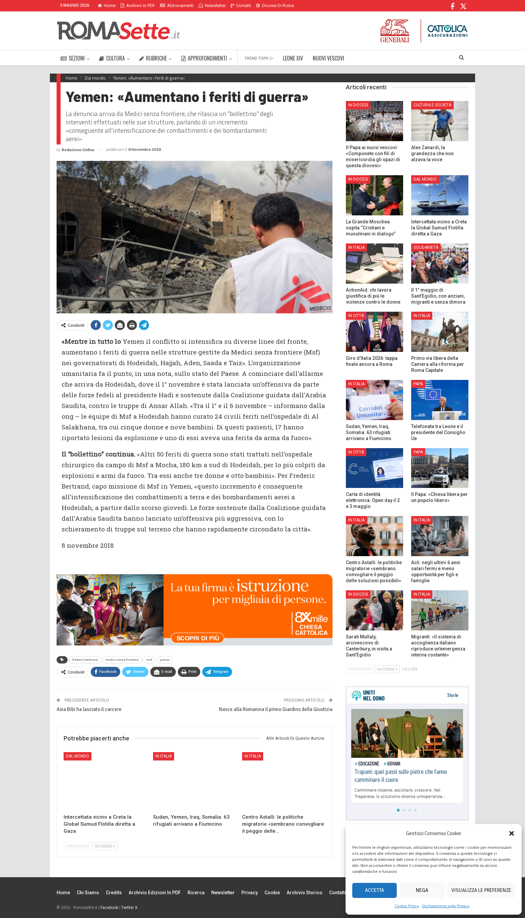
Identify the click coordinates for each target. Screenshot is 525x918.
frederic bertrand (85, 660)
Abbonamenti (177, 5)
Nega (422, 890)
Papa (418, 384)
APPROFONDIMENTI (204, 58)
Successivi (105, 846)
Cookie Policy (407, 906)
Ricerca (196, 892)
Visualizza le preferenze (481, 890)
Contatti (241, 5)
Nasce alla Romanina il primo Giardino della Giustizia (275, 709)
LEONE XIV (293, 58)
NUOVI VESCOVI (328, 58)
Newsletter (212, 5)
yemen (165, 660)
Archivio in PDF (138, 5)
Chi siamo (88, 892)
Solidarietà (426, 247)
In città (356, 315)
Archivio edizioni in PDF (155, 892)
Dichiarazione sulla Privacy (445, 906)
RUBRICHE (153, 58)
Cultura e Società (432, 105)
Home (107, 5)
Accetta (374, 890)
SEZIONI (73, 58)
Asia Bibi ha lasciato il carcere (89, 709)
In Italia (163, 756)
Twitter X (129, 907)
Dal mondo (77, 756)
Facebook (109, 907)
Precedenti (77, 846)
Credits (114, 892)
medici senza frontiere (122, 660)
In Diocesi (358, 105)
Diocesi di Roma (275, 5)
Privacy (249, 892)
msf (149, 660)
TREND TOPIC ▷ (258, 58)
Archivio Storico (304, 892)
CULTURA (112, 58)
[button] (511, 833)
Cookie (272, 892)
